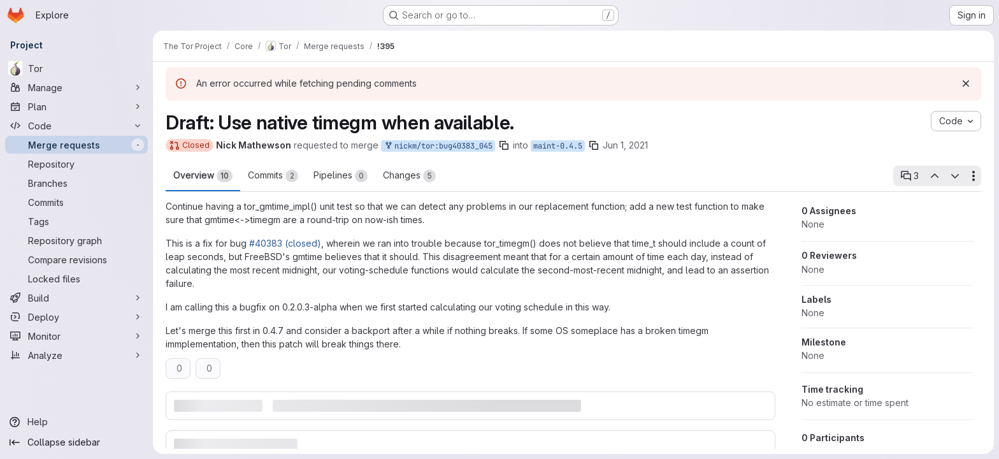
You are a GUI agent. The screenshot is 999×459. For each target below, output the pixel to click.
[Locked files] (76, 279)
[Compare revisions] (76, 259)
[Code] (76, 126)
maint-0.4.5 (557, 146)
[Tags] (76, 221)
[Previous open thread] (934, 176)
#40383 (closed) (285, 243)
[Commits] (76, 202)
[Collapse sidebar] (76, 442)
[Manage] (76, 87)
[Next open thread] (955, 176)
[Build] (76, 298)
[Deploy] (76, 317)
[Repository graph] (76, 240)
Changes (409, 176)
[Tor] (76, 68)
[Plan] (76, 106)
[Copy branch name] (504, 145)
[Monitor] (76, 336)
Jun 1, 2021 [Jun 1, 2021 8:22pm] (625, 145)
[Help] (76, 422)
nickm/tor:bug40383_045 (438, 146)
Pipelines (340, 176)
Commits (273, 176)
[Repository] (76, 164)
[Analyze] (76, 355)
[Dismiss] (966, 83)
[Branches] (76, 183)
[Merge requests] (76, 145)
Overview (203, 176)
